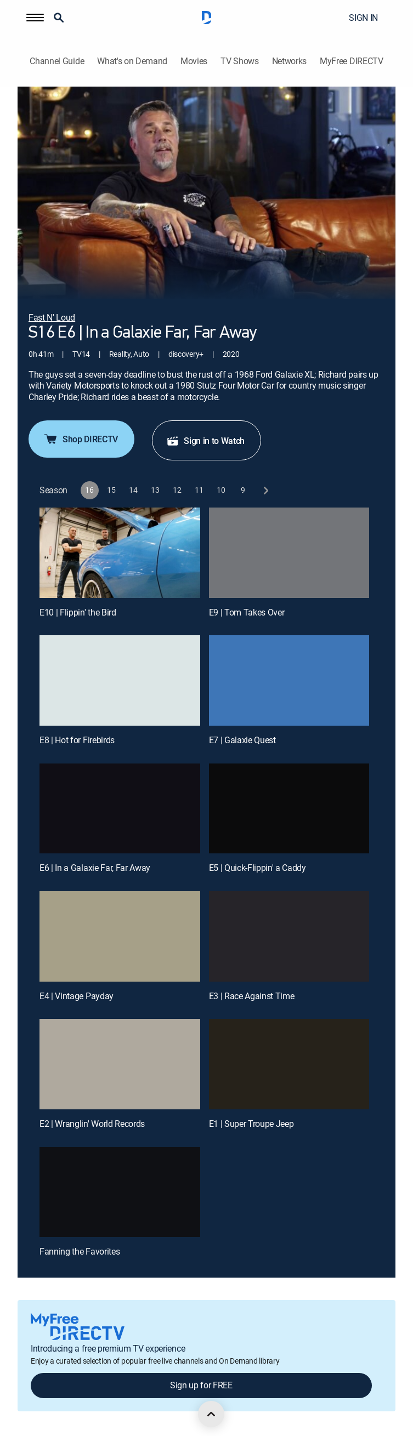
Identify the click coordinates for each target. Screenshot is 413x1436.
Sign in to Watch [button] (205, 440)
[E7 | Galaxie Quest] (289, 680)
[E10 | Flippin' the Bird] (119, 553)
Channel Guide (57, 61)
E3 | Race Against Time (252, 996)
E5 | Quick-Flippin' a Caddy (257, 868)
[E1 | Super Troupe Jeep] (289, 1064)
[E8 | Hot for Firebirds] (119, 680)
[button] (35, 17)
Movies (193, 61)
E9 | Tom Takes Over (247, 612)
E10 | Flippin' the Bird (77, 612)
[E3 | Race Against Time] (289, 936)
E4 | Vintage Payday (76, 996)
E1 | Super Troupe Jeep (251, 1124)
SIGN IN (363, 18)
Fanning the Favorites (79, 1251)
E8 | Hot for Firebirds (77, 740)
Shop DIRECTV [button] (80, 439)
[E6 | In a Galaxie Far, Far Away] (119, 808)
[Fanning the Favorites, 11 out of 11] (119, 1192)
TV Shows (239, 61)
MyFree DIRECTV (351, 61)
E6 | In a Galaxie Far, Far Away (94, 868)
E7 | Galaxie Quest (242, 740)
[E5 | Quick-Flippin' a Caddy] (289, 808)
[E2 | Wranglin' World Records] (119, 1064)
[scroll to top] (211, 1414)
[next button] (265, 490)
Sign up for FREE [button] (201, 1385)
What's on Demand (132, 61)
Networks (289, 61)
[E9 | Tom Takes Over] (289, 553)
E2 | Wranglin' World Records (92, 1124)
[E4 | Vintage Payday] (119, 936)
